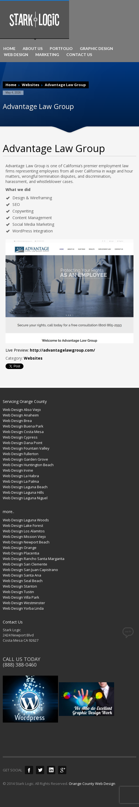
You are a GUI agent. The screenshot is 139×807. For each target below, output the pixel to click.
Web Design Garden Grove (25, 459)
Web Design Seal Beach (23, 580)
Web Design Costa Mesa (23, 431)
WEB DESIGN (16, 55)
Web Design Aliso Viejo (22, 409)
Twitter (40, 770)
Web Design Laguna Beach (25, 486)
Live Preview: (50, 350)
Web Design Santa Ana (22, 575)
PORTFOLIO (61, 49)
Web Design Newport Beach (26, 542)
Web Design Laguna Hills (23, 492)
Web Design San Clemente (25, 564)
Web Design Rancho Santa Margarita (33, 558)
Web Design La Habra (21, 475)
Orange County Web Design (92, 783)
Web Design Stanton (20, 586)
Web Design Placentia (21, 553)
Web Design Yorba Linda (23, 608)
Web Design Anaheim (21, 415)
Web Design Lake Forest (23, 525)
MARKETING (47, 55)
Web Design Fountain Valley (26, 448)
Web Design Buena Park (23, 426)
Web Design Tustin (18, 591)
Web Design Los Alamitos (24, 531)
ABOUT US (33, 49)
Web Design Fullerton (20, 453)
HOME (9, 49)
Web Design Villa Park (21, 597)
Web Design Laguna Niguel (25, 497)
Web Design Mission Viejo (24, 536)
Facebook (29, 770)
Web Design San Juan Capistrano (30, 569)
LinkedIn (51, 770)
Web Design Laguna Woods (26, 519)
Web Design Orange (19, 547)
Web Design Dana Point (22, 442)
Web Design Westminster (24, 602)
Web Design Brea (17, 420)
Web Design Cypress (20, 437)
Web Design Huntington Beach (28, 464)
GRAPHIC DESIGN (96, 49)
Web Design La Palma (21, 481)
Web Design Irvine (18, 470)
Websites (30, 84)
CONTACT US (79, 55)
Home (11, 84)
